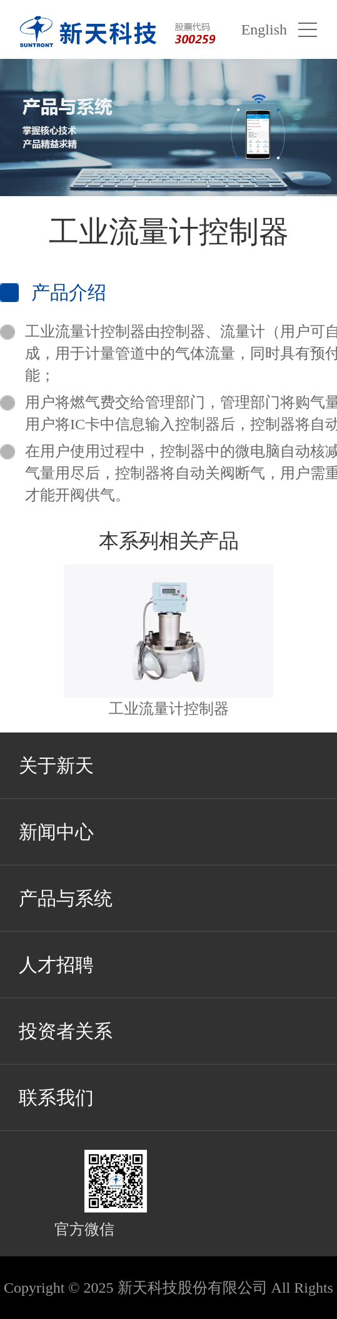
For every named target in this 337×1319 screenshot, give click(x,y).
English (264, 29)
